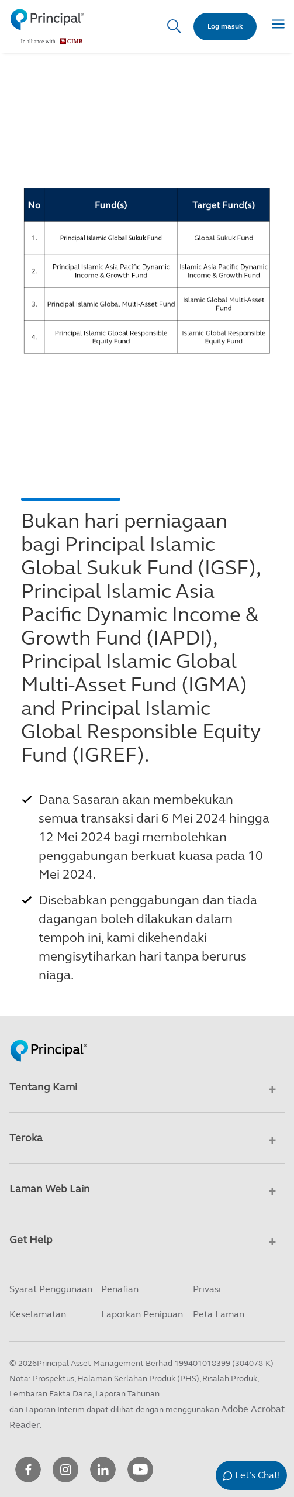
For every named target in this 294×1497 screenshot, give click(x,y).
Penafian (120, 1289)
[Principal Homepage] (48, 1038)
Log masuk (225, 26)
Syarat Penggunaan (50, 1289)
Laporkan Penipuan (142, 1314)
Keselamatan (37, 1314)
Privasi (207, 1289)
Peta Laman (218, 1314)
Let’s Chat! (257, 1475)
